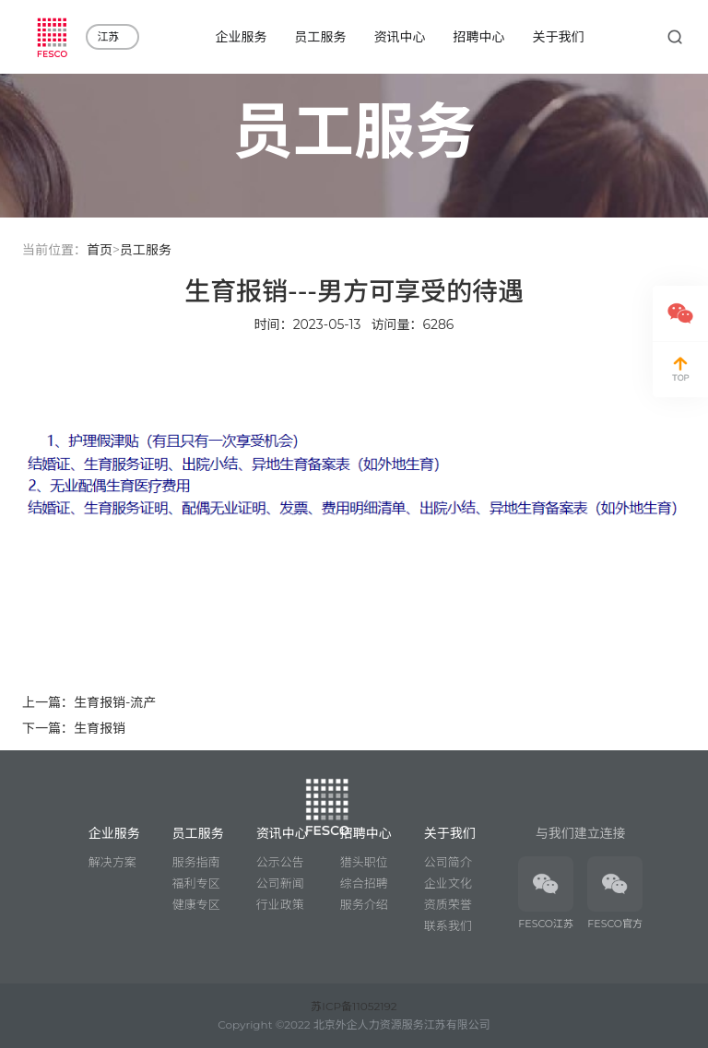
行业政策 (280, 904)
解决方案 (112, 861)
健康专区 (196, 904)
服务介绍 (364, 904)
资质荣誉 (448, 904)
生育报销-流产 (115, 702)
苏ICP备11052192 (353, 1006)
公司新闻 (280, 883)
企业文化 (448, 883)
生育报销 (99, 728)
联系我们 (448, 925)
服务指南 (196, 861)
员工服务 (145, 249)
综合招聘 (364, 883)
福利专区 (196, 883)
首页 (99, 249)
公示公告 (280, 861)
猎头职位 (364, 861)
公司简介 (448, 861)
